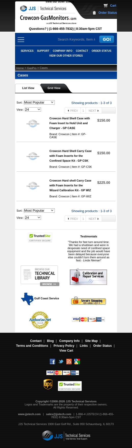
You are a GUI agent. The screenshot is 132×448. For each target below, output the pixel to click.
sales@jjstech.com (58, 414)
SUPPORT (43, 50)
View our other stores (59, 1)
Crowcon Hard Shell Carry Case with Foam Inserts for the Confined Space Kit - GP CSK (70, 155)
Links (84, 346)
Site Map (91, 341)
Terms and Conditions (32, 346)
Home (20, 68)
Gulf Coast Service (40, 298)
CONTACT (82, 50)
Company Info (69, 341)
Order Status (107, 13)
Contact (36, 341)
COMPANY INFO (62, 50)
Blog (50, 341)
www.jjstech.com (29, 414)
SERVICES (27, 50)
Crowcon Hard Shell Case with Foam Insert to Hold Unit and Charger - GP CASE (69, 123)
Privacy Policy (64, 346)
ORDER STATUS (101, 50)
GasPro (31, 68)
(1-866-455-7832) (61, 29)
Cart (113, 5)
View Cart (66, 350)
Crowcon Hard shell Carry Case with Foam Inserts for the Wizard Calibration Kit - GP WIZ (70, 185)
